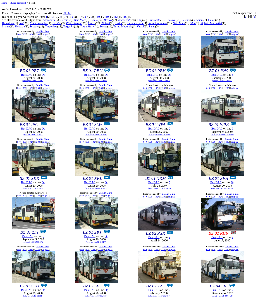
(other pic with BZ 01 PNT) (33, 134)
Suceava (34, 26)
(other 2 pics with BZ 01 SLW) (96, 134)
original (45, 34)
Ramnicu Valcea (157, 23)
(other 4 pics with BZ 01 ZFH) (222, 188)
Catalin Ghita (42, 31)
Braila (94, 20)
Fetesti (186, 20)
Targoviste (51, 26)
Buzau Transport (18, 2)
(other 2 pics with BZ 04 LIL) (222, 296)
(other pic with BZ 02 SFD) (33, 296)
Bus (23, 74)
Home (4, 2)
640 (19, 34)
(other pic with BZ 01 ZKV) (96, 242)
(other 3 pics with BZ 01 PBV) (159, 81)
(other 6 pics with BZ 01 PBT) (33, 81)
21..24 (67, 13)
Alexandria (49, 20)
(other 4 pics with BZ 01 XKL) (96, 188)
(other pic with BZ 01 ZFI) (33, 242)
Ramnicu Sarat (135, 23)
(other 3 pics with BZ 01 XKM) (159, 188)
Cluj (139, 20)
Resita (118, 23)
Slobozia (20, 26)
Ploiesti (105, 23)
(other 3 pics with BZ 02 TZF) (159, 296)
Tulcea (103, 26)
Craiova (171, 20)
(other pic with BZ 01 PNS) (222, 81)
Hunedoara (8, 23)
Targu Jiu (68, 26)
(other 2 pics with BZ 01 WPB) (222, 134)
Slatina (6, 26)
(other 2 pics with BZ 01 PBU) (96, 81)
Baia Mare (80, 20)
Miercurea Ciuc (39, 23)
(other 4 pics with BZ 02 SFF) (96, 296)
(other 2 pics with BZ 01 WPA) (159, 134)
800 (24, 34)
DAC (29, 74)
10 (98, 16)
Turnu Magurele (122, 26)
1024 (30, 34)
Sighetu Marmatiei (211, 23)
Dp (43, 74)
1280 (37, 34)
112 (115, 16)
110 (106, 16)
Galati (211, 20)
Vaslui (140, 26)
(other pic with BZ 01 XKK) (33, 188)
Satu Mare (179, 23)
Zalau (152, 26)
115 (124, 16)
